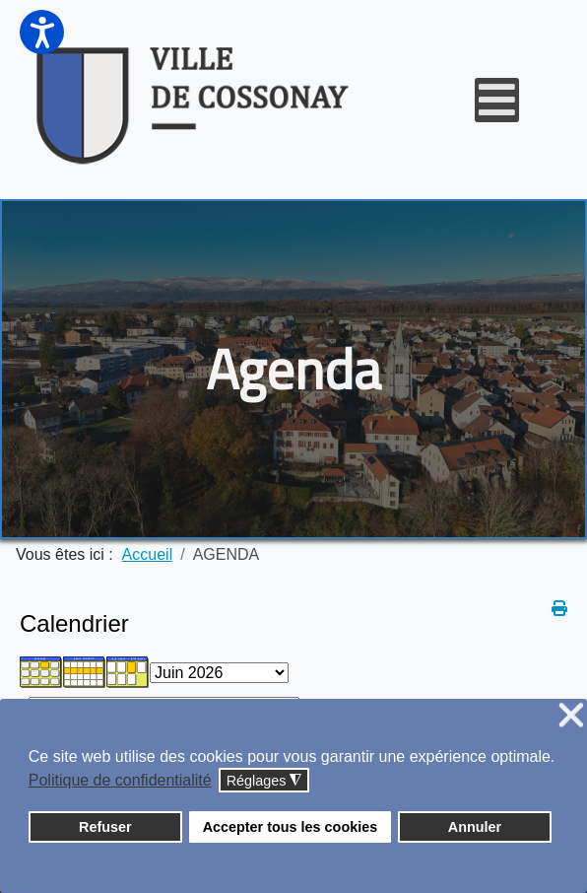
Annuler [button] (474, 827)
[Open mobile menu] (497, 100)
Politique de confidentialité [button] (120, 780)
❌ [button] (571, 716)
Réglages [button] (264, 781)
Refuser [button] (105, 827)
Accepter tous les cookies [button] (290, 827)
